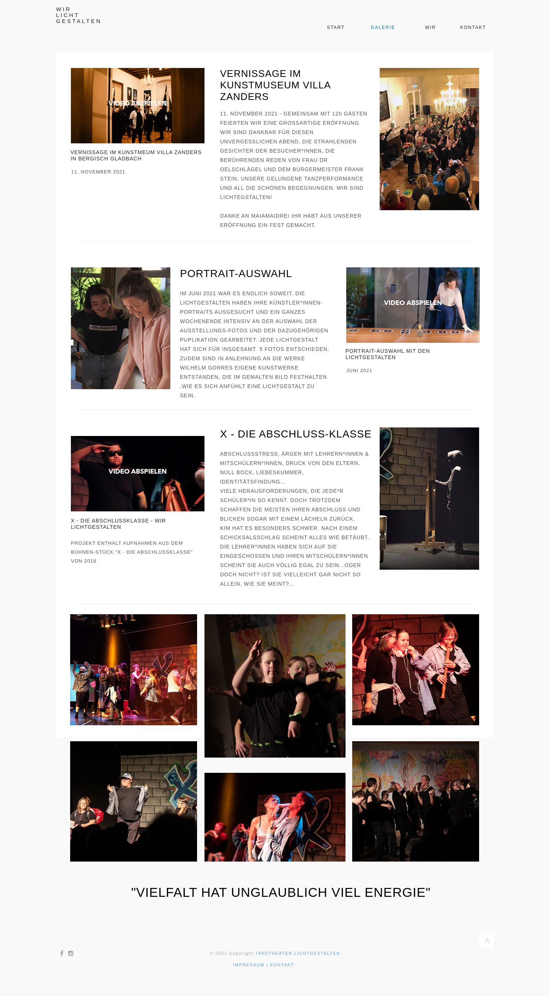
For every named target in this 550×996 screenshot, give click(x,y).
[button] (137, 105)
